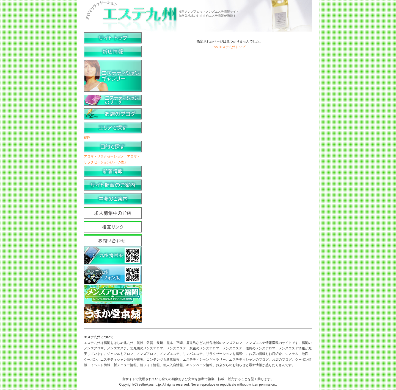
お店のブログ (113, 114)
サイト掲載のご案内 (113, 185)
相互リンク (113, 226)
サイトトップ (113, 38)
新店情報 (113, 52)
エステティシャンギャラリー (113, 76)
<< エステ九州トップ (229, 47)
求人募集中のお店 (113, 213)
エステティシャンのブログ (113, 100)
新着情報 (113, 172)
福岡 (87, 137)
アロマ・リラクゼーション (103, 156)
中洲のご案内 (113, 199)
